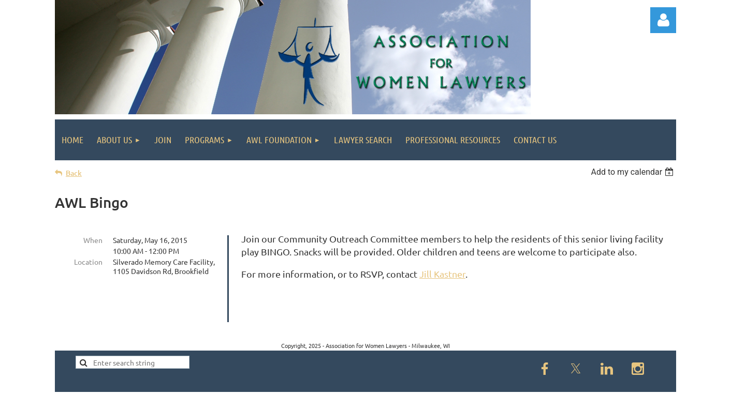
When (93, 240)
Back (74, 173)
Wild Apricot (552, 381)
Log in (663, 20)
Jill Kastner (442, 273)
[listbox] (633, 171)
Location (88, 261)
